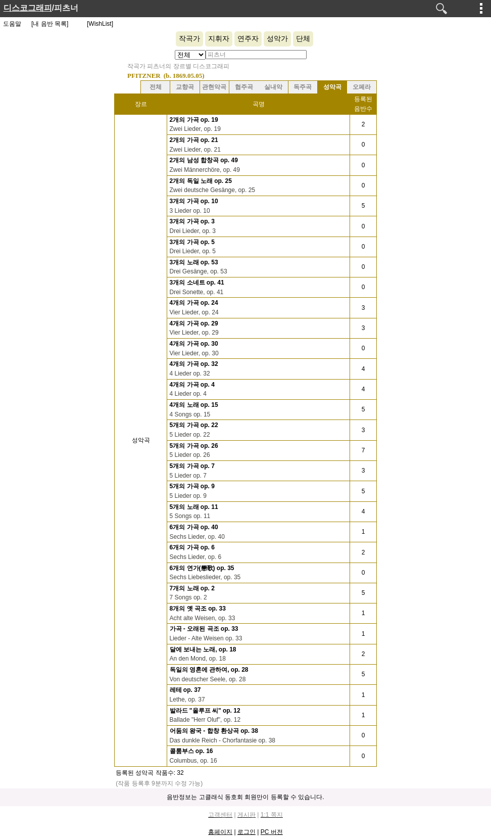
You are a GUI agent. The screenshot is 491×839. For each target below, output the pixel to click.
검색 (441, 9)
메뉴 (481, 8)
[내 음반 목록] (49, 23)
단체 (303, 38)
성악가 (277, 38)
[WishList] (100, 23)
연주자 (248, 38)
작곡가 (189, 38)
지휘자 (218, 38)
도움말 (12, 23)
